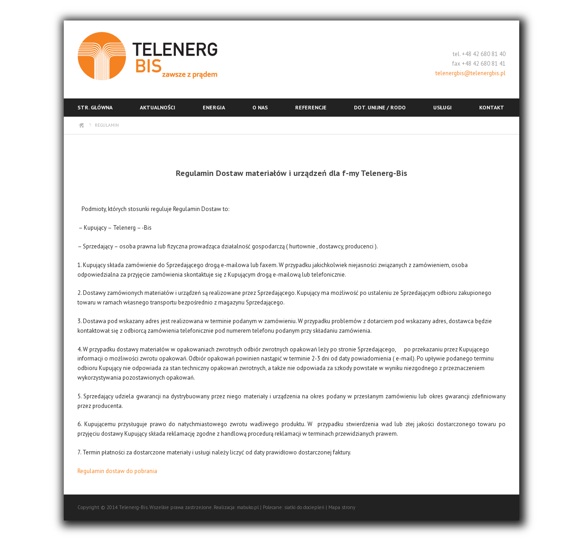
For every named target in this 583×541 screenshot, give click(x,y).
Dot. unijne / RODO (380, 107)
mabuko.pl (248, 507)
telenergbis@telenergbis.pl (470, 73)
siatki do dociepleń (304, 507)
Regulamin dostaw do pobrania (118, 471)
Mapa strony (341, 507)
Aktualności (157, 107)
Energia (214, 107)
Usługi (442, 107)
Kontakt (491, 107)
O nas (260, 107)
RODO (85, 126)
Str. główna (95, 107)
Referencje (311, 107)
